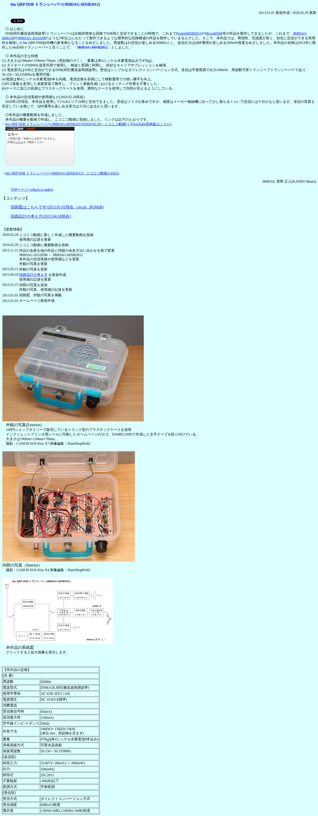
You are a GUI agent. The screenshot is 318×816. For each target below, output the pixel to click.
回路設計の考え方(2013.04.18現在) (41, 216)
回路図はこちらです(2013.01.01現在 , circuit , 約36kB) (57, 207)
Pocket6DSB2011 (188, 33)
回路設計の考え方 (33, 275)
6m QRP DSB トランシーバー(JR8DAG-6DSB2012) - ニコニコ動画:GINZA (62, 173)
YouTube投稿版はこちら (151, 124)
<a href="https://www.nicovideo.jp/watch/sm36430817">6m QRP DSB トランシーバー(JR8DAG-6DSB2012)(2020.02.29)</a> (40, 146)
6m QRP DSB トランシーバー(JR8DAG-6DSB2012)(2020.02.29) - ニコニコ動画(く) (68, 124)
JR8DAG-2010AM (31, 38)
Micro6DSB (213, 33)
